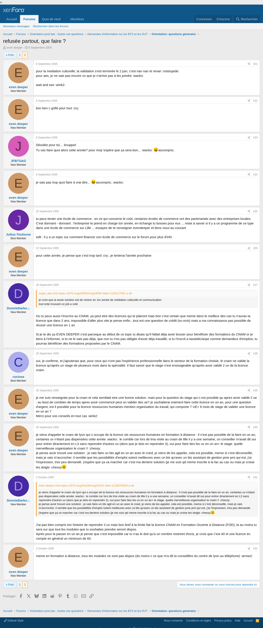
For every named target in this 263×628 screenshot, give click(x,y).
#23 (255, 137)
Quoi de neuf (51, 19)
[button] (64, 19)
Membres (77, 19)
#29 (255, 390)
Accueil (11, 19)
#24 (255, 174)
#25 (255, 211)
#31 (255, 477)
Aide (237, 620)
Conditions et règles (198, 620)
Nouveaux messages (16, 26)
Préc (11, 55)
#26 (255, 248)
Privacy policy (222, 620)
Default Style (14, 620)
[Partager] (249, 64)
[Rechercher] (247, 19)
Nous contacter (173, 620)
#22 (255, 100)
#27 (255, 284)
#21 (255, 64)
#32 (255, 548)
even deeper (14, 47)
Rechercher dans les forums (50, 26)
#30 (255, 427)
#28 (255, 353)
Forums (29, 19)
